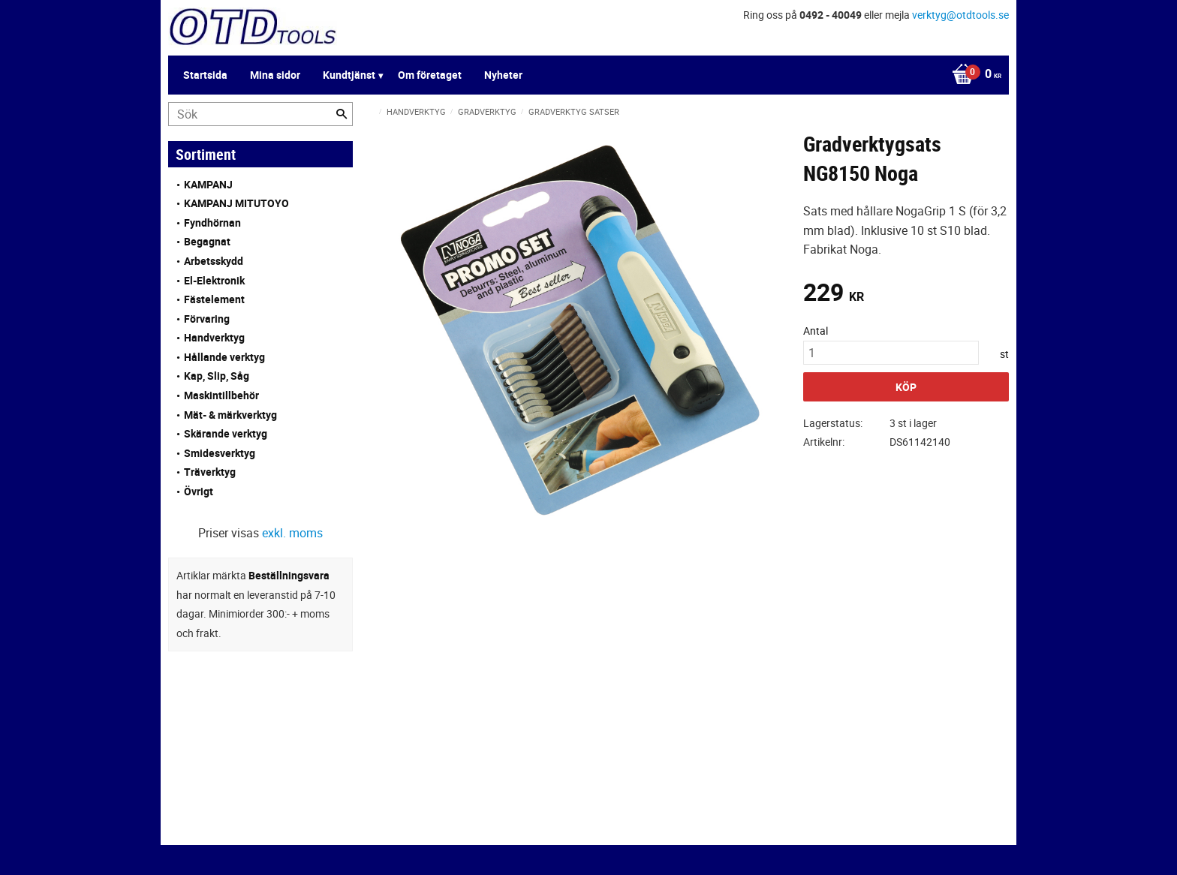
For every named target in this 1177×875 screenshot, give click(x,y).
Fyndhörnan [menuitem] (212, 222)
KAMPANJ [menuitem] (208, 184)
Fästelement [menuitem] (214, 299)
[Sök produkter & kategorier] (260, 114)
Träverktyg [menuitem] (210, 472)
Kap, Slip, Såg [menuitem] (216, 375)
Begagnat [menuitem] (207, 241)
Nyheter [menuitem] (503, 75)
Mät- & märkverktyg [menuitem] (230, 414)
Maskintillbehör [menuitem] (221, 395)
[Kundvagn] (972, 75)
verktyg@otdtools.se (960, 15)
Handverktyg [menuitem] (214, 337)
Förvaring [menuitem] (207, 318)
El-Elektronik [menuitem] (214, 280)
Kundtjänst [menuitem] (349, 75)
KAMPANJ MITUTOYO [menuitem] (236, 203)
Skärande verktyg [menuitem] (225, 433)
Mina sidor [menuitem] (275, 75)
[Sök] (341, 114)
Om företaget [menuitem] (430, 75)
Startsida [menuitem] (205, 75)
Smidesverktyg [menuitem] (219, 453)
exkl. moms (292, 533)
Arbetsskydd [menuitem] (213, 261)
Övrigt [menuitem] (198, 491)
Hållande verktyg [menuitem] (224, 357)
